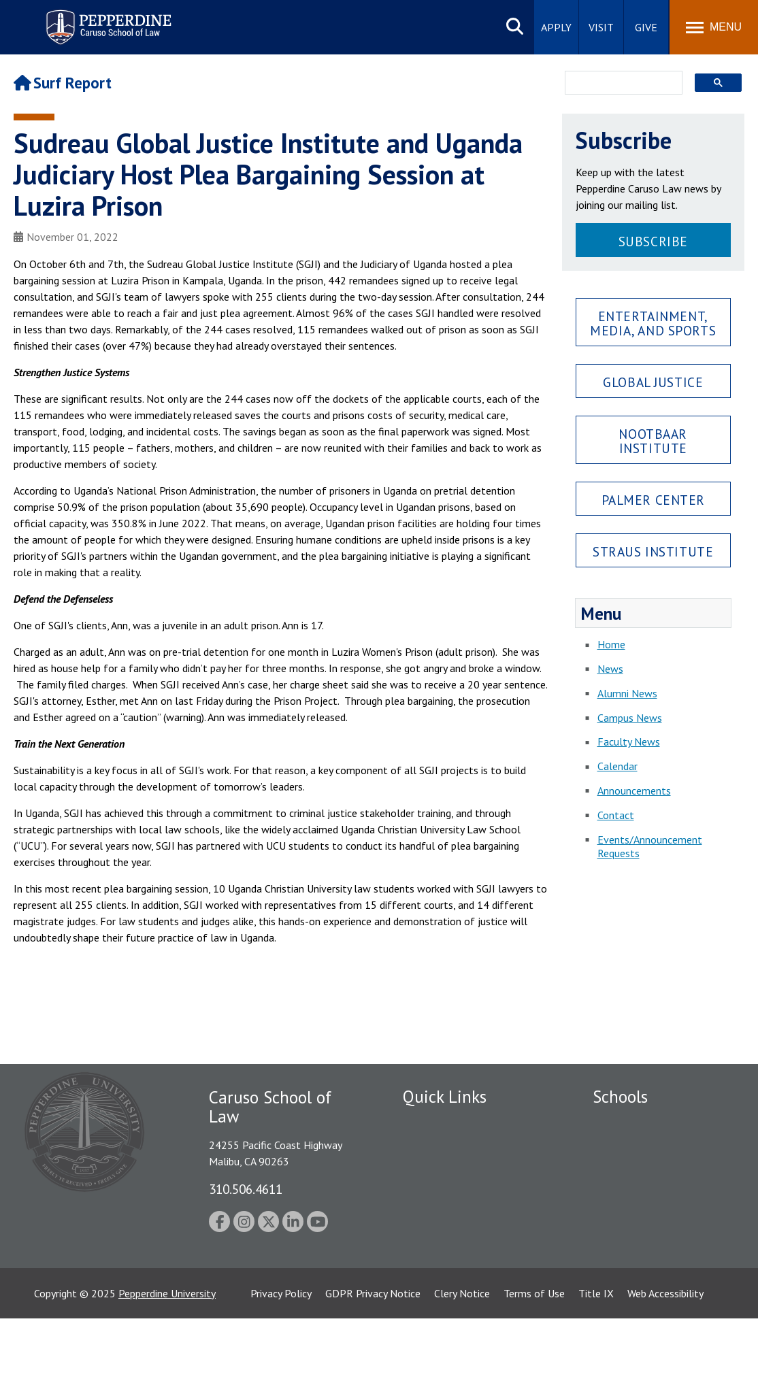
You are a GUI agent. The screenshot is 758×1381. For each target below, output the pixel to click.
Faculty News (628, 741)
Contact (615, 815)
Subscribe (653, 241)
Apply (556, 27)
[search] (620, 84)
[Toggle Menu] (714, 27)
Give (646, 27)
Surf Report (63, 83)
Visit (601, 27)
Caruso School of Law (643, 1145)
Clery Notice (462, 1356)
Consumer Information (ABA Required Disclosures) (466, 1247)
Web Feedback (435, 1302)
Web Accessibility (665, 1356)
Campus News (629, 718)
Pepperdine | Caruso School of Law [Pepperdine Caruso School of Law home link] (106, 19)
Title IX (596, 1356)
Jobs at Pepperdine (445, 1193)
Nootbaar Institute (653, 440)
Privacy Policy (281, 1356)
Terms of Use (534, 1356)
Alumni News (627, 693)
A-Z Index (424, 1278)
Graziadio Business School (652, 1169)
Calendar (617, 766)
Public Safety (433, 1122)
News (610, 669)
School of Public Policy (645, 1230)
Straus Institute (653, 551)
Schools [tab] (620, 1097)
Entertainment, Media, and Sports (653, 323)
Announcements (634, 790)
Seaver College (627, 1122)
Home (611, 644)
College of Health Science (652, 1254)
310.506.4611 (245, 1188)
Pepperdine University (167, 1356)
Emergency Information (456, 1169)
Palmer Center (654, 499)
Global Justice (653, 381)
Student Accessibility (450, 1145)
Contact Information (450, 1216)
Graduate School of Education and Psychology (662, 1200)
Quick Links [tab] (445, 1097)
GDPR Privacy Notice (373, 1356)
